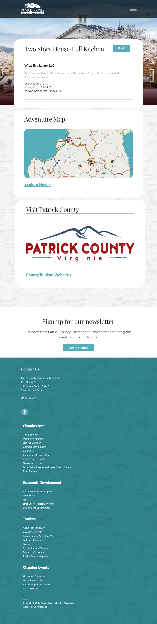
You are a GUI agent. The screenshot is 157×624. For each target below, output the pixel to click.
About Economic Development (38, 491)
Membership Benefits (34, 438)
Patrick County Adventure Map (38, 536)
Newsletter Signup (32, 463)
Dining (26, 544)
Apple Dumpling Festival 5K (37, 584)
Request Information (33, 552)
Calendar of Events (32, 531)
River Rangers (30, 471)
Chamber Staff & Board (34, 446)
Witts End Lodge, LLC (39, 65)
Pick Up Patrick (30, 588)
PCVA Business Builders (35, 459)
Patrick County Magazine (35, 556)
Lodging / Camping (32, 540)
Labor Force (29, 495)
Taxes (26, 499)
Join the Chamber (32, 442)
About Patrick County (34, 527)
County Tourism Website (35, 548)
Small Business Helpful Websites (39, 503)
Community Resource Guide (37, 455)
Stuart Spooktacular (33, 580)
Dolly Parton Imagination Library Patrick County (47, 467)
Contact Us (28, 450)
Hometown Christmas (34, 576)
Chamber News (31, 434)
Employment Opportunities (36, 507)
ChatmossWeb (40, 606)
